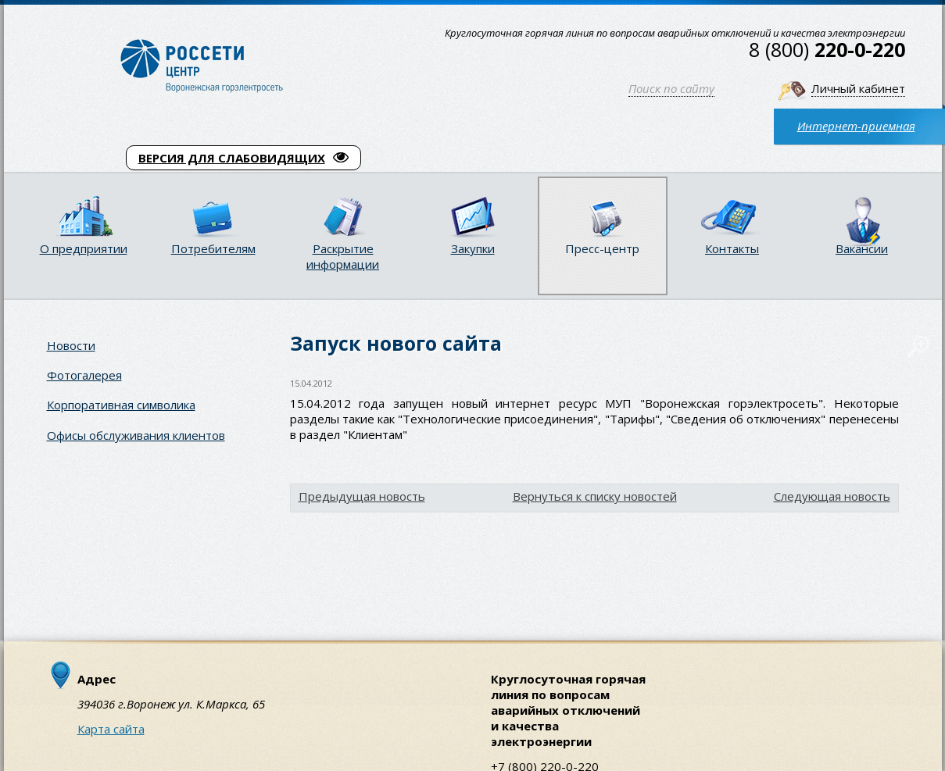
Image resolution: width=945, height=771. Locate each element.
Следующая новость (832, 496)
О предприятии (83, 248)
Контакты (732, 248)
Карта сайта (111, 729)
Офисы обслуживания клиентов (136, 435)
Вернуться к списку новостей (595, 496)
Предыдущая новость (362, 496)
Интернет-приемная (856, 126)
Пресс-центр (602, 248)
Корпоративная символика (121, 404)
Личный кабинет (858, 88)
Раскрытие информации (342, 256)
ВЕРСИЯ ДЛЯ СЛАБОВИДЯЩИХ (243, 158)
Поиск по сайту (671, 88)
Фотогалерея (84, 375)
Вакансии (862, 248)
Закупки (473, 248)
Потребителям (213, 248)
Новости (71, 345)
